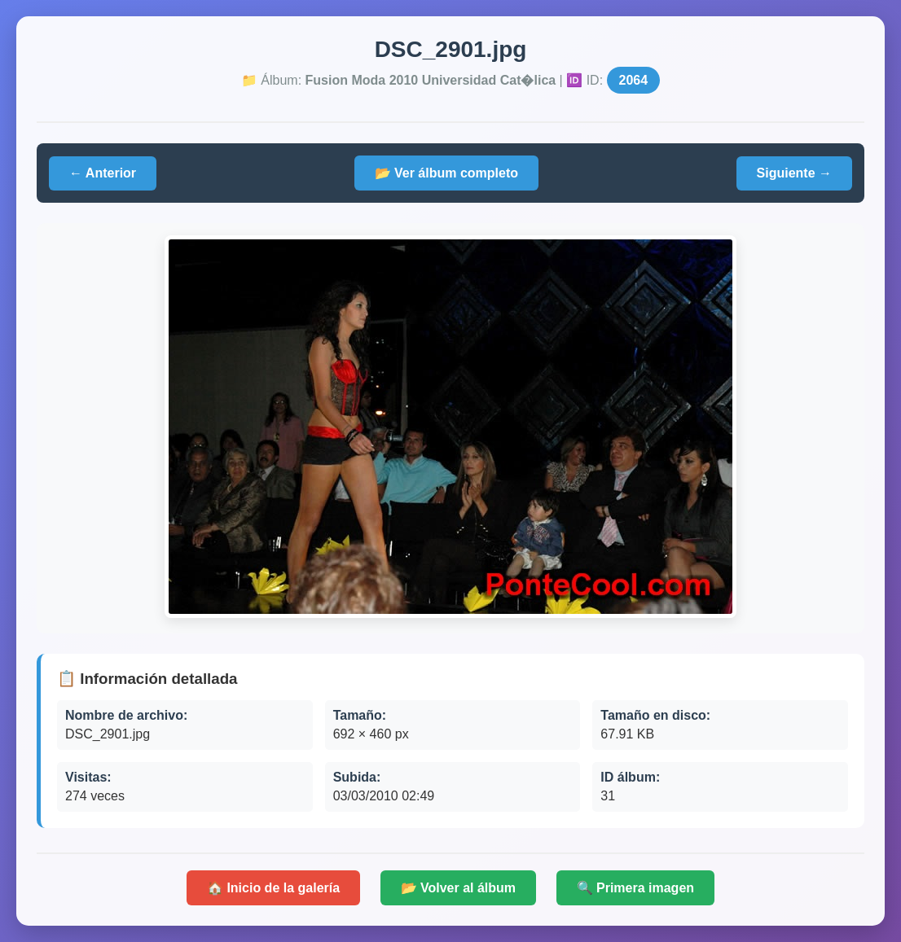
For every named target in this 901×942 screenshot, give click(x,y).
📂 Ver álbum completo (446, 173)
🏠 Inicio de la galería (273, 888)
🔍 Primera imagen (636, 888)
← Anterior (102, 173)
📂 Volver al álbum (458, 888)
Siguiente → (794, 173)
